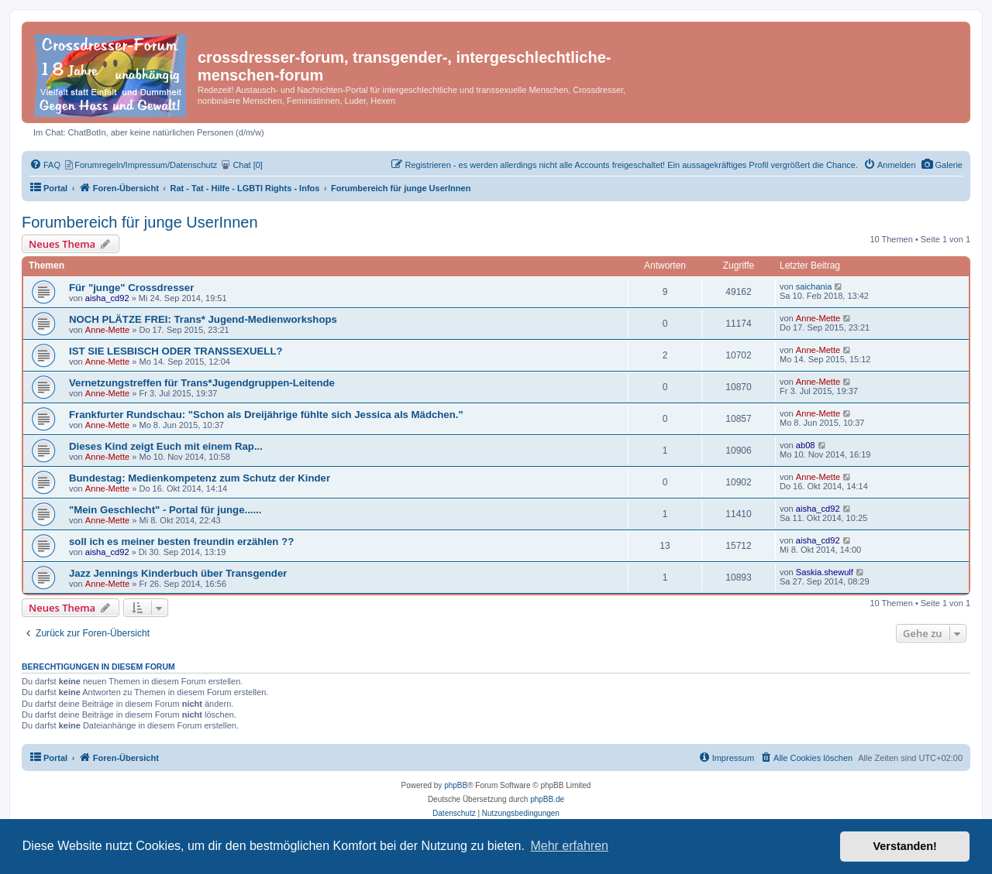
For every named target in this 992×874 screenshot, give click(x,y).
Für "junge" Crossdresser (131, 287)
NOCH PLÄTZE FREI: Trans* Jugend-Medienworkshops (203, 319)
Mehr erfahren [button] (569, 845)
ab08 (805, 445)
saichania (814, 286)
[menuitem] (942, 165)
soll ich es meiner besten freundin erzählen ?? (181, 541)
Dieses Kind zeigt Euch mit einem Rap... (166, 446)
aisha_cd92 (107, 298)
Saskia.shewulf (824, 572)
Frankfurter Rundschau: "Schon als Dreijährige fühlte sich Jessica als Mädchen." (266, 414)
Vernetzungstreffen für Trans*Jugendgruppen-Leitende (202, 383)
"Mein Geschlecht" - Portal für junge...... (165, 510)
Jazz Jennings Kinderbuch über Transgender (178, 573)
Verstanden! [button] (905, 846)
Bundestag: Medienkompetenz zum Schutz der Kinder (199, 478)
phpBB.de (547, 799)
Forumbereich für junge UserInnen (140, 222)
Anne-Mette (107, 329)
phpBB (455, 785)
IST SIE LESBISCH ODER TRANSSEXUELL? (176, 351)
